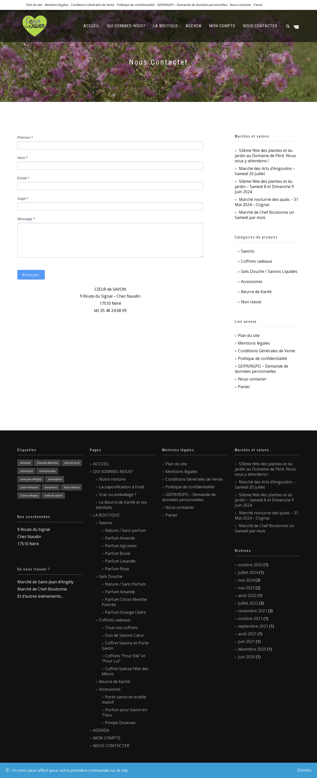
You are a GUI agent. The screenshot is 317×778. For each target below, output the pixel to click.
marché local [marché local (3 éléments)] (71, 463)
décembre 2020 (252, 649)
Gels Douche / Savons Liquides (269, 271)
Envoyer (31, 275)
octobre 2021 (250, 618)
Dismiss (304, 770)
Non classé (251, 302)
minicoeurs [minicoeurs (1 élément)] (26, 471)
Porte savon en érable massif (124, 699)
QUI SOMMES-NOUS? (126, 25)
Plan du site (34, 5)
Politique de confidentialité (136, 5)
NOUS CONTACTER (260, 25)
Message (26, 219)
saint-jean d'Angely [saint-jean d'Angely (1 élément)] (31, 479)
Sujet (22, 198)
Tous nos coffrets (121, 627)
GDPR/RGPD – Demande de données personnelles (192, 5)
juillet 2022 (248, 603)
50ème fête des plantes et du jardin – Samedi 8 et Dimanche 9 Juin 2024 (264, 186)
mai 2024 (246, 580)
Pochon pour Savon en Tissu (124, 712)
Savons (247, 251)
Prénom (25, 137)
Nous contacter (240, 5)
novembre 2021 (252, 610)
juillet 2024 (248, 572)
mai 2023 (246, 587)
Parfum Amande (120, 538)
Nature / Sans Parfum (125, 584)
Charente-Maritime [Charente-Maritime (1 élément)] (47, 463)
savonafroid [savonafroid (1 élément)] (55, 479)
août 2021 (247, 634)
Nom (22, 158)
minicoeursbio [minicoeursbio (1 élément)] (47, 471)
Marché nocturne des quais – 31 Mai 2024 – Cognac (266, 202)
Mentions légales (56, 5)
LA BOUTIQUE (165, 25)
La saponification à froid (121, 487)
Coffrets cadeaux (256, 261)
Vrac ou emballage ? (117, 494)
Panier (258, 5)
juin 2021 (246, 641)
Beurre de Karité (256, 291)
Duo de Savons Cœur (124, 635)
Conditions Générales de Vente (92, 5)
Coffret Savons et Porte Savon (125, 645)
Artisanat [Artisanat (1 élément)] (25, 463)
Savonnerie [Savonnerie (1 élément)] (51, 487)
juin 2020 (246, 657)
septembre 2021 (253, 626)
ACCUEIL (91, 25)
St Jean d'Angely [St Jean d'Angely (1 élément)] (29, 495)
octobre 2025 (250, 564)
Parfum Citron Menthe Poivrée (124, 602)
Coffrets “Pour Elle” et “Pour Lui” (123, 658)
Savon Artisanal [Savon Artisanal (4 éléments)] (29, 487)
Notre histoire (112, 479)
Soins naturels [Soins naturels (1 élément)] (71, 487)
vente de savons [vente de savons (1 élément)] (53, 495)
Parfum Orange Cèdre (125, 612)
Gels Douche (110, 576)
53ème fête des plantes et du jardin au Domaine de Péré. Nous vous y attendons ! (265, 156)
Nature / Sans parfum (125, 530)
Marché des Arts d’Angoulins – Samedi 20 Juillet (265, 171)
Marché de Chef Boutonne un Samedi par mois (264, 215)
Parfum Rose (117, 568)
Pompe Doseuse (120, 722)
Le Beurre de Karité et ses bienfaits (121, 504)
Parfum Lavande (120, 561)
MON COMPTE (222, 25)
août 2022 (247, 595)
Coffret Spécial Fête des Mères (125, 671)
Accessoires (252, 281)
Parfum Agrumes (121, 545)
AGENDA (194, 25)
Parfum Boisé (117, 553)
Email (23, 178)
